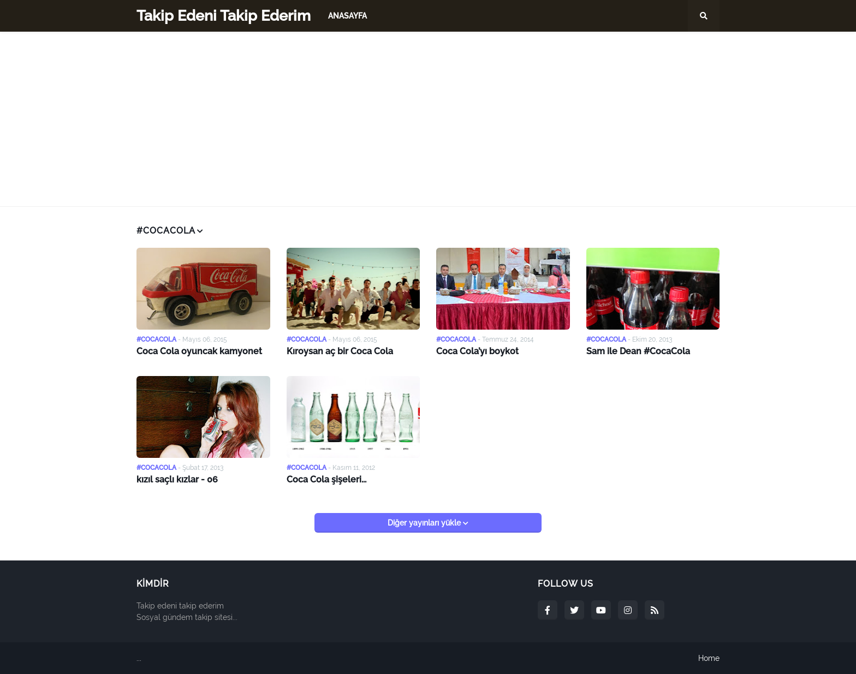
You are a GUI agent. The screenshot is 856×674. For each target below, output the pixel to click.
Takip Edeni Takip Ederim (223, 15)
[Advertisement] (428, 119)
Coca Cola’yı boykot (477, 351)
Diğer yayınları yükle (425, 522)
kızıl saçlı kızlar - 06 (177, 479)
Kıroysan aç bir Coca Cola (340, 351)
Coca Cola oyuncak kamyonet (199, 351)
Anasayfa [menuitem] (347, 15)
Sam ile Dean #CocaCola (638, 351)
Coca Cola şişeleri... (326, 479)
